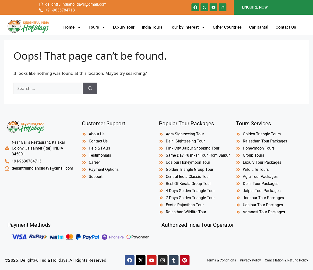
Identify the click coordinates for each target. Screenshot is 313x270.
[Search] (90, 88)
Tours (97, 27)
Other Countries (227, 27)
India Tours (152, 27)
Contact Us (286, 27)
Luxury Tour (123, 27)
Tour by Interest (187, 27)
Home (72, 27)
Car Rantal (258, 27)
